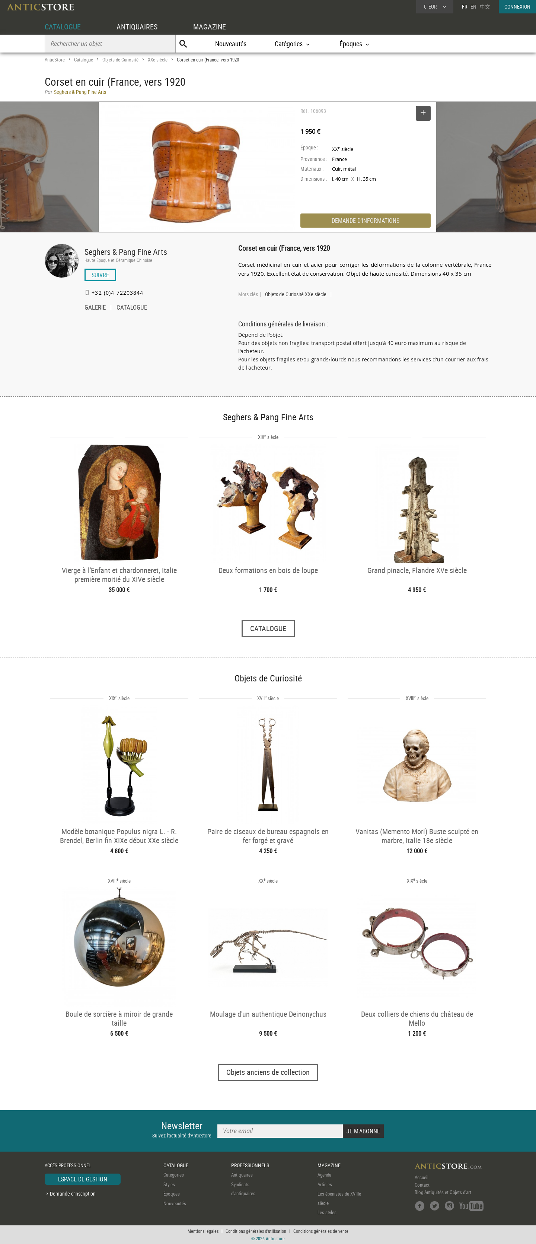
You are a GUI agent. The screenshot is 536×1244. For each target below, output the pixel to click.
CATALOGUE (63, 27)
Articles (325, 1184)
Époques (171, 1194)
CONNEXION (517, 6)
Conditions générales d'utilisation (256, 1231)
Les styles (327, 1212)
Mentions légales (203, 1231)
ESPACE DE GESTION (82, 1179)
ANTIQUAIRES (137, 27)
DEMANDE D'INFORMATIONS (365, 220)
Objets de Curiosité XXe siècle (295, 294)
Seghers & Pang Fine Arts (125, 251)
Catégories (173, 1175)
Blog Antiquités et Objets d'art (443, 1192)
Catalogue (83, 59)
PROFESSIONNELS (250, 1165)
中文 (485, 6)
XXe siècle (158, 59)
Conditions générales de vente (320, 1231)
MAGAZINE (209, 27)
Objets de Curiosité (120, 59)
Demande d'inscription (73, 1193)
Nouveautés (230, 43)
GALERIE (95, 308)
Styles (169, 1184)
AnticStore (55, 59)
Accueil (421, 1177)
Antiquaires (242, 1175)
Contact (422, 1185)
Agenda (324, 1175)
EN (473, 6)
